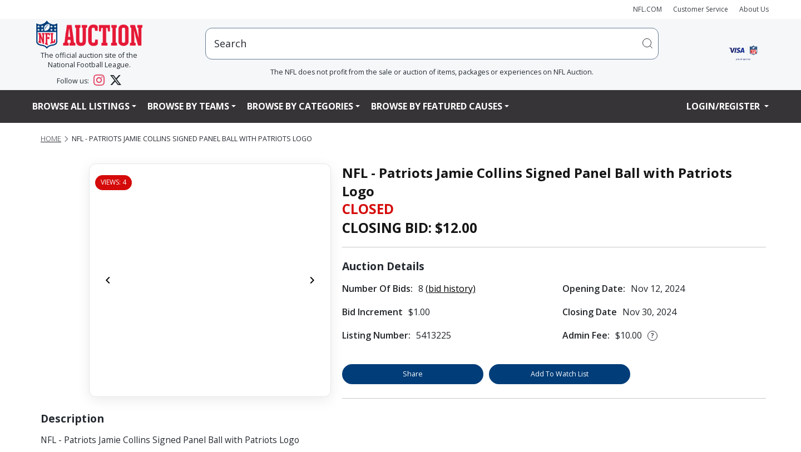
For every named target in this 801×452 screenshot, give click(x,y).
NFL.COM (647, 9)
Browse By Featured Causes (436, 106)
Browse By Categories (300, 106)
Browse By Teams (188, 106)
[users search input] (432, 43)
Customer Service (700, 9)
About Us (754, 9)
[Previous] (108, 280)
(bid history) (451, 288)
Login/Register (724, 106)
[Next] (312, 280)
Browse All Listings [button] (81, 106)
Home (51, 138)
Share (413, 374)
